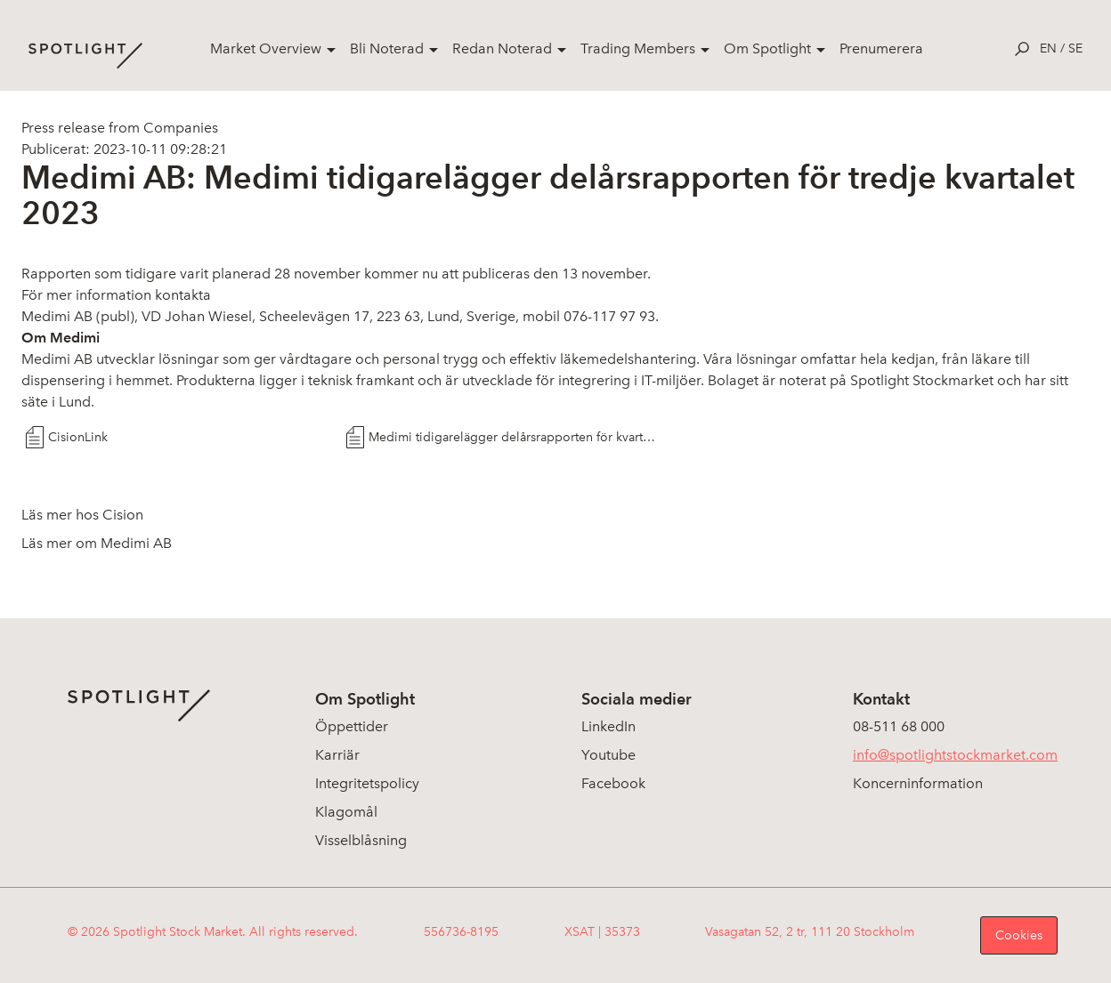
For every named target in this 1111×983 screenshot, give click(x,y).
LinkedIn (608, 726)
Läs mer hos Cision (82, 514)
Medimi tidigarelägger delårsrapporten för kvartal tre (513, 437)
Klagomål (346, 811)
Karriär (337, 754)
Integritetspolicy (367, 783)
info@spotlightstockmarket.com (955, 754)
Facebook (613, 783)
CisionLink (78, 437)
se (1075, 48)
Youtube (608, 754)
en (1048, 48)
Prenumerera (881, 48)
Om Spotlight (767, 48)
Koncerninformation (918, 783)
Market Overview (265, 48)
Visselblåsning (361, 840)
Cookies (1018, 935)
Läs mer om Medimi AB (96, 543)
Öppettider (351, 726)
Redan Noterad (502, 48)
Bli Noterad (387, 48)
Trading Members (637, 48)
